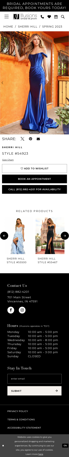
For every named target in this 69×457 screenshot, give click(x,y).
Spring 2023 (52, 26)
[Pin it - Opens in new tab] (30, 139)
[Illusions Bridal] (25, 16)
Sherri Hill (27, 26)
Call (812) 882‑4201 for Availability (34, 189)
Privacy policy (17, 411)
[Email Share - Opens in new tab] (38, 139)
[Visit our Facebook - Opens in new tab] (10, 310)
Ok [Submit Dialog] (65, 445)
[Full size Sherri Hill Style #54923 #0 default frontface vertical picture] (34, 82)
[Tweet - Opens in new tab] (22, 139)
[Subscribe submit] (34, 391)
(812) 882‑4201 (18, 291)
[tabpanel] (34, 82)
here (40, 454)
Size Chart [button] (8, 160)
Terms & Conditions (21, 419)
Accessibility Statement (24, 427)
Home (8, 26)
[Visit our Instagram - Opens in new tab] (22, 310)
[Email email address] (34, 378)
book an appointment (34, 178)
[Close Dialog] (3, 445)
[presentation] (19, 235)
